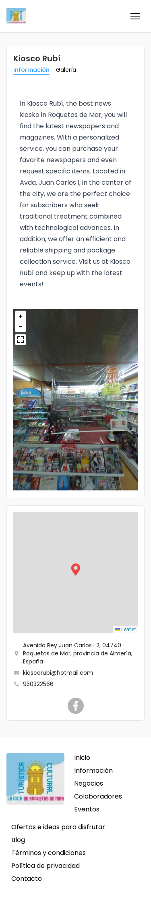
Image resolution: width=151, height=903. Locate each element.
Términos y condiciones (48, 852)
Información (31, 70)
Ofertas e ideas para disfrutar (58, 827)
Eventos (86, 809)
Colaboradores (98, 796)
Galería (66, 70)
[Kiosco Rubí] (76, 706)
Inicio (82, 757)
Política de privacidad (45, 865)
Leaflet (125, 629)
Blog (18, 840)
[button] (135, 16)
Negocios (88, 783)
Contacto (26, 878)
